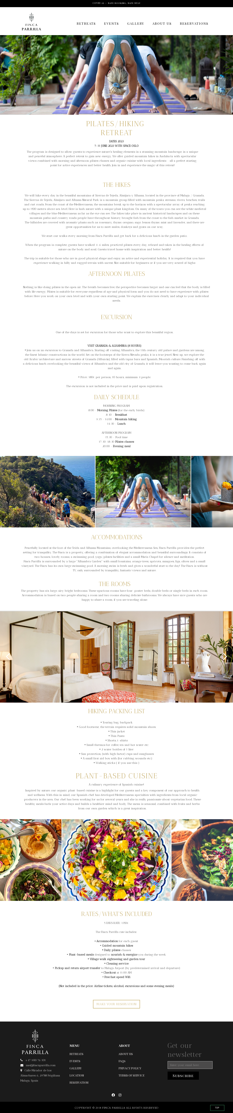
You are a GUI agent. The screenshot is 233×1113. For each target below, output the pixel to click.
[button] (8, 657)
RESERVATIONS (194, 23)
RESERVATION (78, 1082)
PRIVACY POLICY (130, 1068)
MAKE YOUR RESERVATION (116, 1004)
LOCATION (76, 1075)
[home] (31, 24)
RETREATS (86, 23)
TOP (217, 1108)
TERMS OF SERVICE (132, 1075)
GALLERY (135, 23)
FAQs (122, 1061)
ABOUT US (162, 23)
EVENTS (111, 23)
